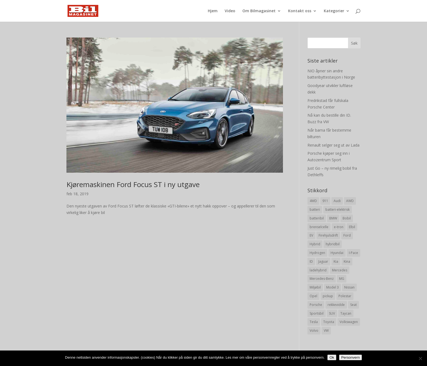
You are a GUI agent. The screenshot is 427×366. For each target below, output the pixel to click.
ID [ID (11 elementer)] (311, 261)
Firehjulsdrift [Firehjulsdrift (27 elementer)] (328, 235)
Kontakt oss (299, 11)
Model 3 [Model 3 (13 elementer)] (332, 287)
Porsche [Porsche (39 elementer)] (316, 304)
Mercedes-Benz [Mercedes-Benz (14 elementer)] (322, 278)
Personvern (350, 357)
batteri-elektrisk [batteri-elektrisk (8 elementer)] (337, 209)
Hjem (213, 11)
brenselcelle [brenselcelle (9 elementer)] (319, 227)
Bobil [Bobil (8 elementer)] (347, 218)
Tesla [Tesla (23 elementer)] (314, 322)
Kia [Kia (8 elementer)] (336, 261)
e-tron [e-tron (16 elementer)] (338, 227)
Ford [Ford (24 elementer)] (347, 235)
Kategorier (334, 11)
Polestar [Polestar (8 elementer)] (344, 296)
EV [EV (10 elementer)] (311, 235)
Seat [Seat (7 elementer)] (353, 304)
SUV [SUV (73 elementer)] (332, 313)
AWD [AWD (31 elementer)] (350, 200)
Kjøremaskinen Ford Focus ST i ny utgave (133, 184)
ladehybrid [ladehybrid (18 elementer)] (318, 270)
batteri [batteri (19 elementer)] (315, 209)
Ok (332, 357)
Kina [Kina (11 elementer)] (347, 261)
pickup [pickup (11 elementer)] (328, 296)
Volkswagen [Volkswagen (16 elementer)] (349, 322)
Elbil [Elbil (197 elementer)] (352, 227)
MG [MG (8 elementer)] (341, 278)
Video (230, 11)
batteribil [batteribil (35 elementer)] (317, 218)
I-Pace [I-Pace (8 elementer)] (353, 252)
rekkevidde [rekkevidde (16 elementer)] (336, 304)
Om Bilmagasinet (259, 11)
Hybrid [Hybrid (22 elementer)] (315, 244)
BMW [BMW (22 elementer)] (333, 218)
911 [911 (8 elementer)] (325, 200)
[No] (420, 358)
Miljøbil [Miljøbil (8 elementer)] (315, 287)
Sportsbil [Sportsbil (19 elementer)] (317, 313)
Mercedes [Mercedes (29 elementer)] (339, 270)
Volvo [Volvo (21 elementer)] (314, 330)
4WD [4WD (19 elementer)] (313, 200)
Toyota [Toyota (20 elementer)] (328, 322)
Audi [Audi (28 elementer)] (337, 200)
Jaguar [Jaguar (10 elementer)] (323, 261)
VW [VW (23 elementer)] (326, 330)
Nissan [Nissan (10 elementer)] (349, 287)
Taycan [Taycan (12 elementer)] (345, 313)
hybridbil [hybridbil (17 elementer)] (333, 244)
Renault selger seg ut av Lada (333, 145)
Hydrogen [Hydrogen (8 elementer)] (317, 252)
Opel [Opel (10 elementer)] (313, 296)
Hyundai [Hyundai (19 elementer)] (337, 252)
